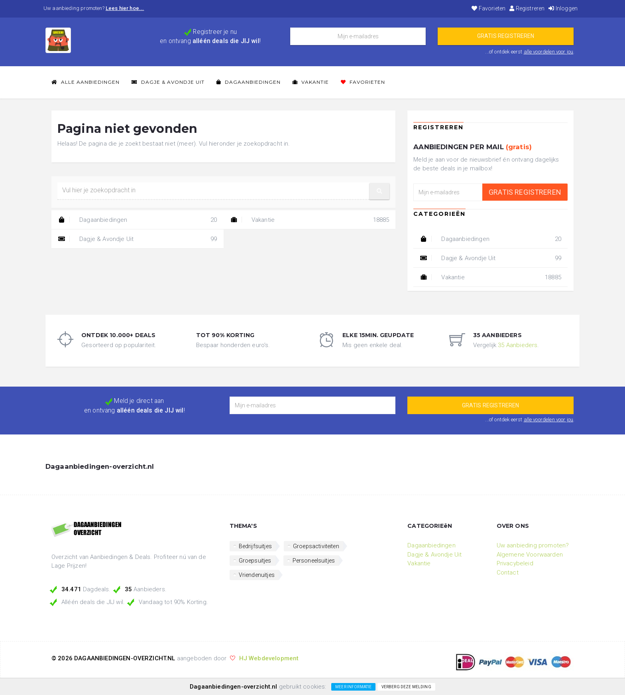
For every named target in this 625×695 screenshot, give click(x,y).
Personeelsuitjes (314, 560)
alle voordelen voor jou (549, 52)
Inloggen (563, 8)
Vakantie (311, 82)
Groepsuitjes (255, 560)
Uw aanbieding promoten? (533, 545)
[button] (379, 191)
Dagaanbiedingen (248, 82)
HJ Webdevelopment (269, 658)
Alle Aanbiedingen (85, 82)
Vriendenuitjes (257, 575)
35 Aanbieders (517, 345)
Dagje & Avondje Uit (168, 82)
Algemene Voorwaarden (530, 554)
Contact (508, 572)
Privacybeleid (515, 563)
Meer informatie (353, 687)
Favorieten (488, 8)
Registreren (526, 8)
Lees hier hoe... (125, 8)
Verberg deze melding (406, 687)
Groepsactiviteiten (316, 546)
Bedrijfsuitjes (255, 546)
